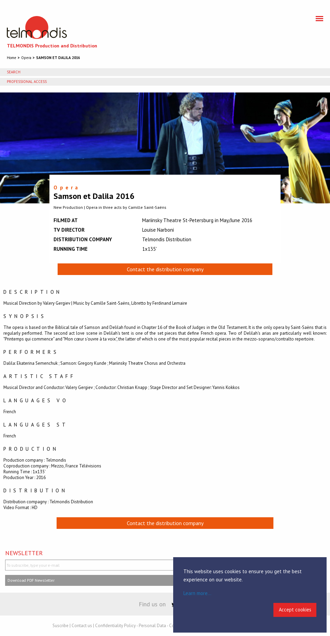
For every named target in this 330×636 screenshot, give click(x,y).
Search (13, 72)
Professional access (27, 81)
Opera (26, 57)
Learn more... (197, 593)
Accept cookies (295, 609)
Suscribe (60, 625)
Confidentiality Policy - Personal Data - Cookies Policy (146, 625)
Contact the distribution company (165, 269)
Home (11, 57)
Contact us (82, 625)
